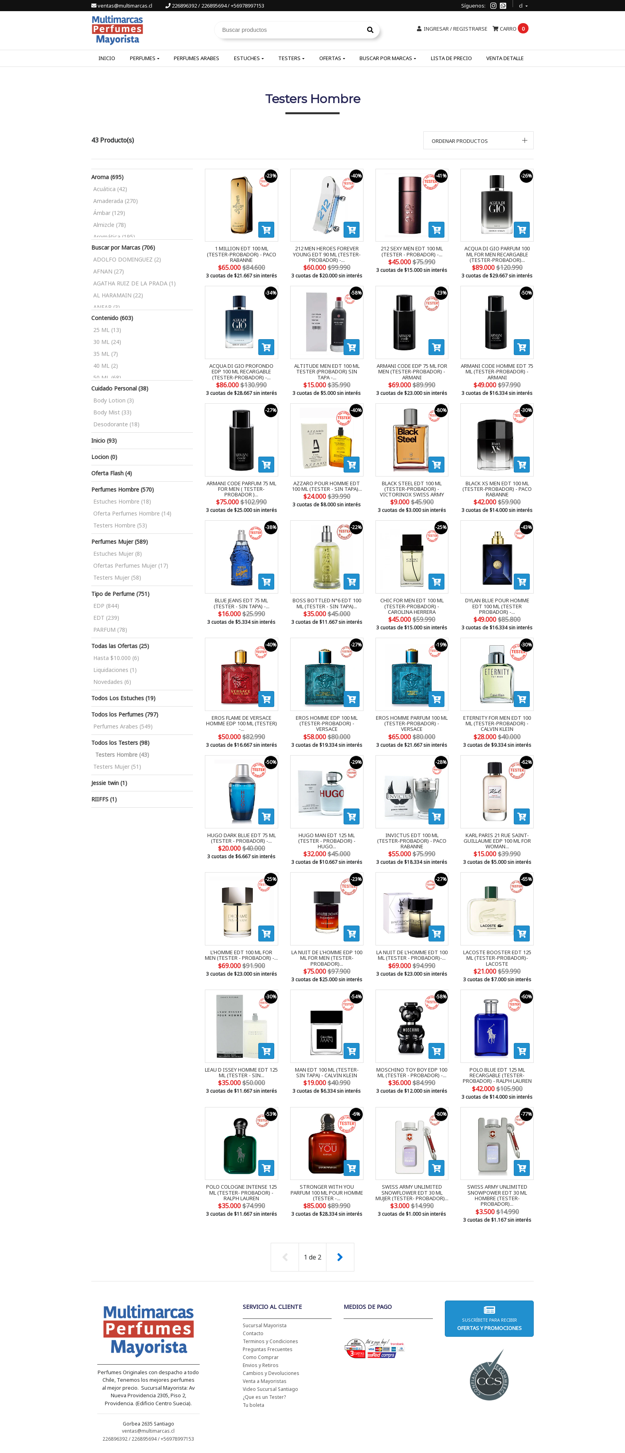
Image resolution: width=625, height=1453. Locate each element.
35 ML (105, 353)
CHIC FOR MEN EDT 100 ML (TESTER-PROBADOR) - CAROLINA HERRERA (412, 606)
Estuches (247, 58)
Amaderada (115, 201)
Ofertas (330, 58)
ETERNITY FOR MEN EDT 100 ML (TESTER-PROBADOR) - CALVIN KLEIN (497, 723)
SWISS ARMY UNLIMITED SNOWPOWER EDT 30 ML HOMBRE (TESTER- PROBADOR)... (497, 1195)
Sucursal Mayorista (265, 1325)
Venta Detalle (505, 58)
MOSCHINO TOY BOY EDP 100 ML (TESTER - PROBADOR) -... (411, 1072)
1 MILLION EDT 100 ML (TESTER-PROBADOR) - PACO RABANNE (241, 254)
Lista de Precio (451, 58)
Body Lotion (113, 400)
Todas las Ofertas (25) (120, 646)
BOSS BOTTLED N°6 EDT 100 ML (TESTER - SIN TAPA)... (327, 603)
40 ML (105, 365)
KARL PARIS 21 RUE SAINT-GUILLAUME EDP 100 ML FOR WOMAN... (497, 841)
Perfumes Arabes (196, 58)
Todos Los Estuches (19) (123, 698)
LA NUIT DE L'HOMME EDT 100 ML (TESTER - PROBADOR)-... (412, 955)
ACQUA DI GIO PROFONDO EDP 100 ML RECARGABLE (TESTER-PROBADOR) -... (241, 371)
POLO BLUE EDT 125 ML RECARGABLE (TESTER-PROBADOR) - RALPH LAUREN (497, 1075)
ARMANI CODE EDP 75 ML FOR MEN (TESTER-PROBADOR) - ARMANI (412, 371)
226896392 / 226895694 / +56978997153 (214, 5)
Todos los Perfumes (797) (124, 714)
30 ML (107, 342)
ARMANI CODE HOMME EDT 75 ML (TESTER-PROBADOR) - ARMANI (497, 371)
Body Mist (112, 412)
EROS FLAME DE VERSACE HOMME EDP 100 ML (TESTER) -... (241, 723)
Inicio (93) (104, 440)
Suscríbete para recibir (489, 1318)
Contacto (253, 1333)
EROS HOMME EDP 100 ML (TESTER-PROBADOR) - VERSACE (327, 723)
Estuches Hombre (122, 501)
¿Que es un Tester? (264, 1397)
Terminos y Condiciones (270, 1341)
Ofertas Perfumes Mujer (130, 565)
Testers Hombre (120, 525)
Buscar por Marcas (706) (123, 247)
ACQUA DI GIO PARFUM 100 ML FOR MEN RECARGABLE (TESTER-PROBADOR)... (497, 254)
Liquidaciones (115, 670)
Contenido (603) (112, 318)
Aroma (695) (107, 177)
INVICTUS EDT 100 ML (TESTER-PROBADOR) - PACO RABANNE (411, 841)
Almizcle (109, 224)
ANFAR (106, 307)
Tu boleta (253, 1405)
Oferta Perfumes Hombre (132, 513)
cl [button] (521, 4)
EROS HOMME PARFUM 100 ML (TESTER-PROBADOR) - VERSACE (412, 723)
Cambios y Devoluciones (271, 1373)
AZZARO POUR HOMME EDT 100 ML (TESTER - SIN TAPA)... (327, 486)
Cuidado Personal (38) (119, 388)
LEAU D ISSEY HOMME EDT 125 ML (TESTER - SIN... (241, 1072)
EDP (106, 605)
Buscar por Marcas (386, 58)
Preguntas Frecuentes (268, 1349)
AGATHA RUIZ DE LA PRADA (134, 283)
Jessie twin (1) (109, 783)
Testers (289, 58)
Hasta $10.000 (116, 658)
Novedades (112, 681)
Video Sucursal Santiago (270, 1389)
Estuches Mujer (117, 553)
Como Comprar (261, 1357)
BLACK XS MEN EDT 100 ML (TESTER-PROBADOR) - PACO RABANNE (497, 489)
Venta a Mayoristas (265, 1381)
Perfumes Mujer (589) (119, 541)
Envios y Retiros (261, 1365)
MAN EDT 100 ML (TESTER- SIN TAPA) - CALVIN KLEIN (327, 1072)
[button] (478, 140)
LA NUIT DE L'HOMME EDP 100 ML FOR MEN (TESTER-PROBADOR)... (326, 958)
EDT (106, 617)
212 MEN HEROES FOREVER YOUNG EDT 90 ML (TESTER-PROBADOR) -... (327, 254)
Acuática (110, 189)
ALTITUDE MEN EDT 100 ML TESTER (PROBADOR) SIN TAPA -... (327, 371)
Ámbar (109, 213)
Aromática (114, 236)
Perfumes (142, 58)
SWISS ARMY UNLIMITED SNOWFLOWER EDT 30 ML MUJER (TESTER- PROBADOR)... (411, 1192)
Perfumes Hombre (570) (122, 489)
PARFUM (110, 629)
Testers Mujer (117, 577)
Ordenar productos (460, 141)
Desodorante (116, 424)
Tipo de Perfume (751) (120, 594)
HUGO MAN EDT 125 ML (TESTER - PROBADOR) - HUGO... (327, 841)
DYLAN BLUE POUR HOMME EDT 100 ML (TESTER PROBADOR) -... (497, 606)
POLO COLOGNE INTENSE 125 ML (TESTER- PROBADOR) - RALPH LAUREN (241, 1192)
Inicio (106, 58)
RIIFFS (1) (104, 799)
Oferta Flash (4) (111, 473)
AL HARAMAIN (118, 295)
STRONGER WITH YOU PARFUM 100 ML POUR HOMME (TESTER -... (327, 1192)
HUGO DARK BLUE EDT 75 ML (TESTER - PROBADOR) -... (241, 838)
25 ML (107, 330)
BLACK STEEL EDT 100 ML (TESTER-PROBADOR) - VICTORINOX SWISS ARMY (412, 489)
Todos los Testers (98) (120, 742)
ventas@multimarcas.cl (122, 5)
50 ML (107, 377)
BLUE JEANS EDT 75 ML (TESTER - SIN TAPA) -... (241, 603)
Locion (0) (104, 457)
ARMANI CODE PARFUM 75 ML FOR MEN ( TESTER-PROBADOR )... (241, 489)
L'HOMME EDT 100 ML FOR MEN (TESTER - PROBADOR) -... (241, 955)
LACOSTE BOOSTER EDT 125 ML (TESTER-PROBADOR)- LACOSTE (497, 958)
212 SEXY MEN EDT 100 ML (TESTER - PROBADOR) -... (412, 251)
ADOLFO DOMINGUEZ (127, 259)
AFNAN (108, 271)
